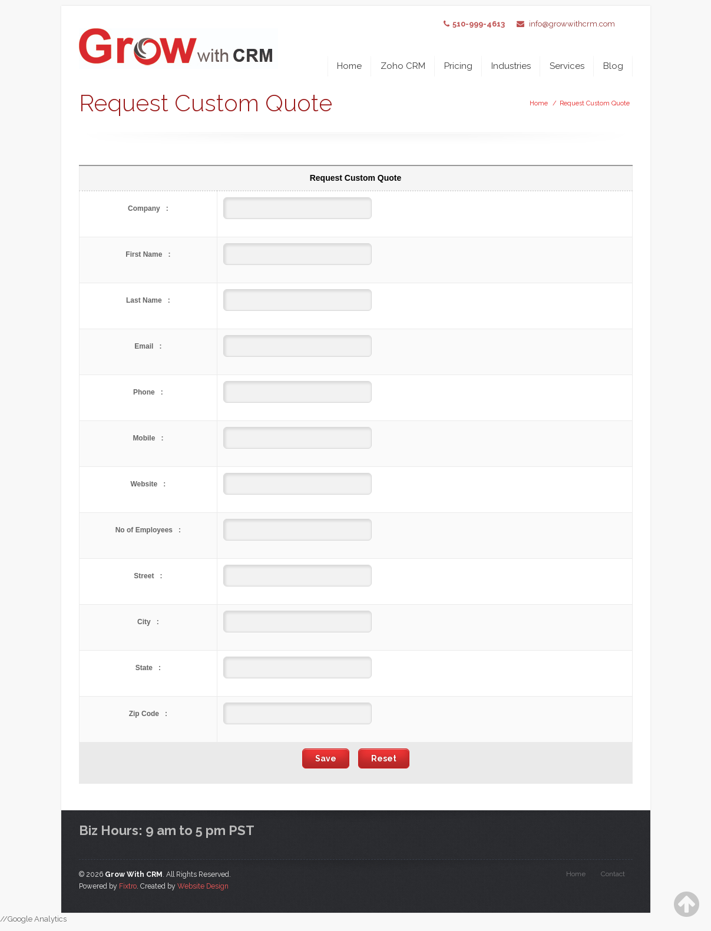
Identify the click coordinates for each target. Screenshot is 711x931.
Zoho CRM (403, 66)
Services (567, 66)
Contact (613, 874)
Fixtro (128, 886)
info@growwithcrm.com (572, 23)
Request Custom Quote (595, 103)
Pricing (458, 66)
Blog (613, 66)
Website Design (203, 886)
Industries (511, 66)
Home (349, 66)
